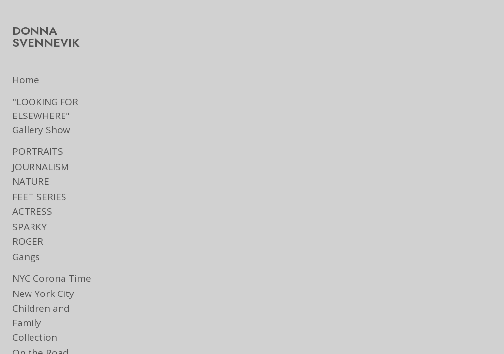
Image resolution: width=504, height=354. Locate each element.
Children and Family (56, 308)
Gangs (26, 256)
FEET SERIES (39, 196)
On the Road (40, 338)
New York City (43, 293)
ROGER (27, 241)
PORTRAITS (37, 151)
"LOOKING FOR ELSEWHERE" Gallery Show (57, 115)
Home (25, 79)
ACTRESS (32, 211)
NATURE (30, 181)
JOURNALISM (40, 166)
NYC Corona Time (51, 278)
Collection (34, 323)
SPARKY (29, 226)
